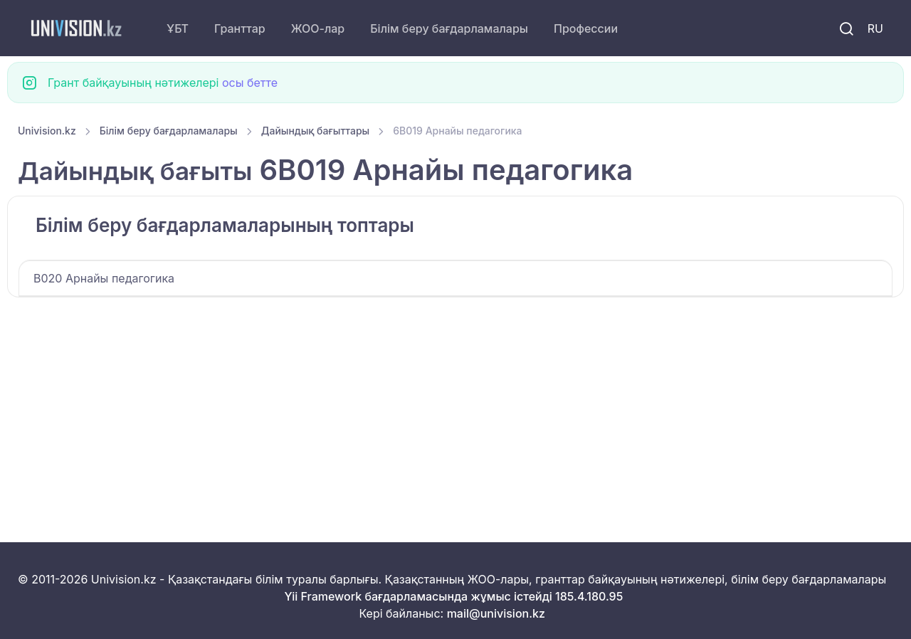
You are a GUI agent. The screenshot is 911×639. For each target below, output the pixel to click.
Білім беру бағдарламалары (449, 28)
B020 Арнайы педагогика (103, 278)
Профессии (586, 28)
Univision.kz (47, 131)
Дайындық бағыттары (315, 131)
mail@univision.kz (496, 613)
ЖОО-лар (318, 28)
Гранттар (239, 28)
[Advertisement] (445, 402)
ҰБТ (178, 28)
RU (875, 28)
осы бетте (250, 82)
